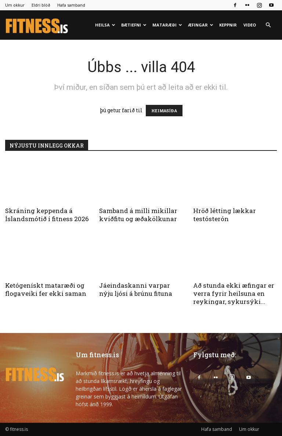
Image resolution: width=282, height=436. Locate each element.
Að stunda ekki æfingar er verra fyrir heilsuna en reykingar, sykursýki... (233, 293)
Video (249, 25)
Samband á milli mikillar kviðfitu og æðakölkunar (138, 214)
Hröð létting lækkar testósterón (224, 214)
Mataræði (167, 25)
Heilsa (105, 25)
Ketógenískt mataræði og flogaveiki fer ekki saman (45, 289)
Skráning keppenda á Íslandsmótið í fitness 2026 (47, 214)
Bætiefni (134, 25)
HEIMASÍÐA (164, 110)
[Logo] (37, 25)
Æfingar (200, 25)
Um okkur (15, 5)
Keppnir (228, 25)
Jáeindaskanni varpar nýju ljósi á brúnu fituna (135, 289)
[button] (268, 25)
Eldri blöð (41, 5)
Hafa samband (71, 5)
